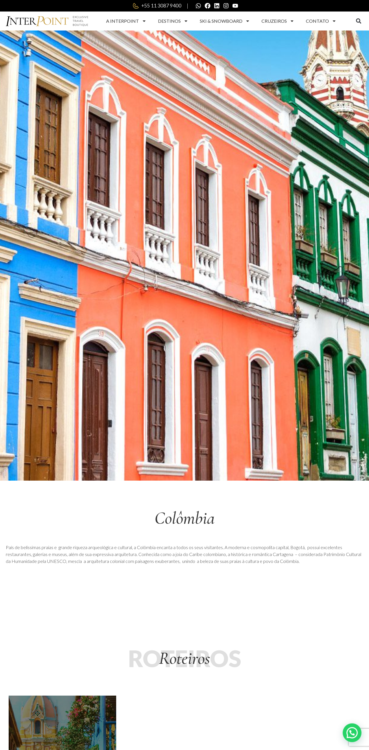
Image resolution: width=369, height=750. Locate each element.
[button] (358, 21)
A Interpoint (126, 21)
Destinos (173, 21)
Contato (321, 21)
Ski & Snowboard (225, 21)
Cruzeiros (277, 21)
